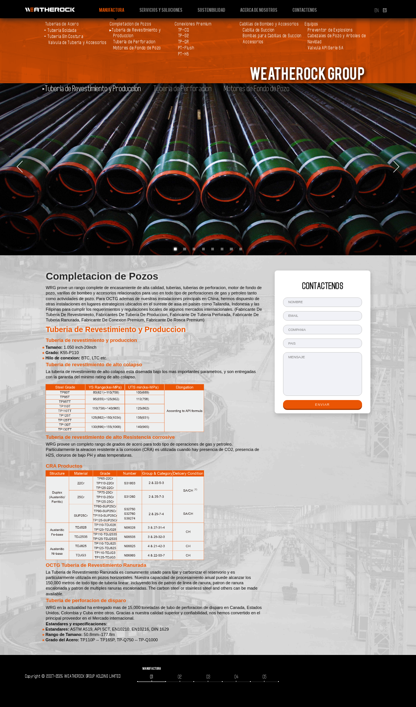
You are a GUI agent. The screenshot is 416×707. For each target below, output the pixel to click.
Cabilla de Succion (259, 30)
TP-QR (183, 41)
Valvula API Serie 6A (325, 48)
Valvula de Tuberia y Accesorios (77, 42)
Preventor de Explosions (330, 30)
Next (396, 167)
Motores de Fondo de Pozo (137, 48)
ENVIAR (322, 404)
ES (385, 10)
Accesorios (253, 41)
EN (377, 10)
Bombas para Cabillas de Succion (272, 35)
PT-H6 (183, 54)
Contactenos (305, 10)
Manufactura (111, 10)
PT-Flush (186, 48)
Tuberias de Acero (62, 24)
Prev (20, 167)
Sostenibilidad (211, 10)
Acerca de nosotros (258, 10)
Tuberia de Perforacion (134, 41)
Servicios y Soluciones (160, 10)
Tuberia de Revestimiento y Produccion (93, 89)
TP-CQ (183, 30)
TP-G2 (183, 35)
